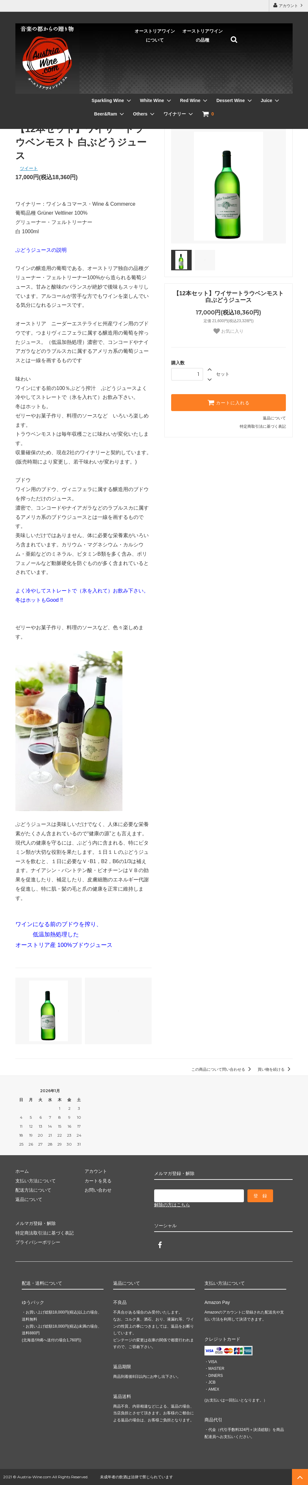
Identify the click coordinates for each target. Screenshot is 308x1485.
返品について (274, 418)
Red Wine (123, 88)
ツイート (29, 168)
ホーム (21, 115)
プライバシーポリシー (37, 1242)
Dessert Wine (164, 88)
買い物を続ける (275, 1069)
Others (267, 88)
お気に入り (228, 331)
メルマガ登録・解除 (35, 1223)
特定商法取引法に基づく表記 (44, 1232)
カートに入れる (228, 402)
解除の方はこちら (172, 1204)
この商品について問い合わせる (222, 1069)
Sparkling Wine (41, 88)
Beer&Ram (233, 88)
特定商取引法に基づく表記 (263, 426)
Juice (199, 88)
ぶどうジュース (68, 115)
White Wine (85, 88)
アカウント (288, 5)
